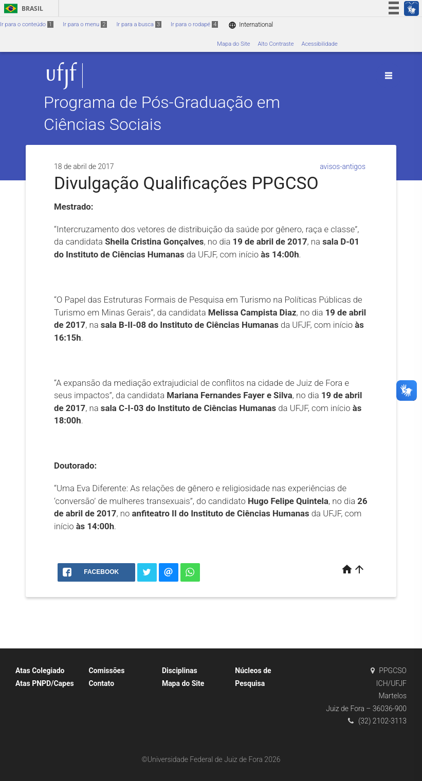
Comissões (106, 670)
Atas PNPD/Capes (44, 683)
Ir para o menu (85, 24)
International (250, 25)
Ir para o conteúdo (26, 24)
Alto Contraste (276, 44)
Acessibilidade (319, 44)
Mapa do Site (233, 44)
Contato (101, 683)
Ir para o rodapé (194, 24)
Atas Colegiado (40, 670)
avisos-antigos (342, 166)
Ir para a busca (138, 24)
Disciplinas (179, 670)
